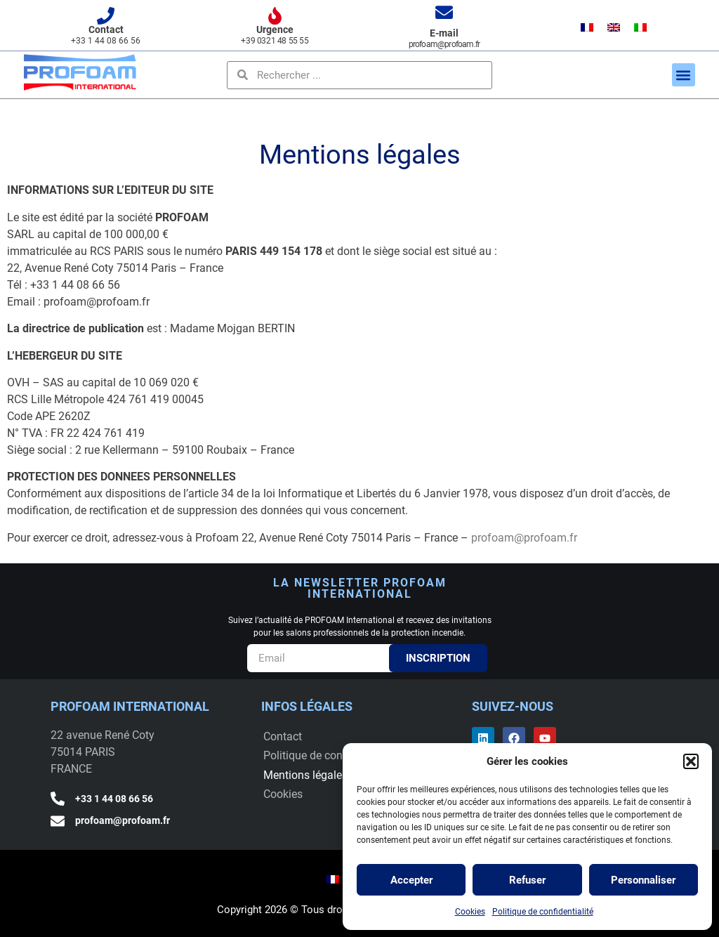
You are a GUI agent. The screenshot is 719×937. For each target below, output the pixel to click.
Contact (106, 29)
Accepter (411, 880)
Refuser (527, 880)
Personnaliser (643, 880)
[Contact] (105, 16)
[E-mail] (444, 12)
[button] (691, 761)
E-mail (444, 33)
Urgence (274, 29)
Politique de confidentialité (542, 912)
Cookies (470, 912)
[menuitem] (587, 27)
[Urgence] (275, 16)
